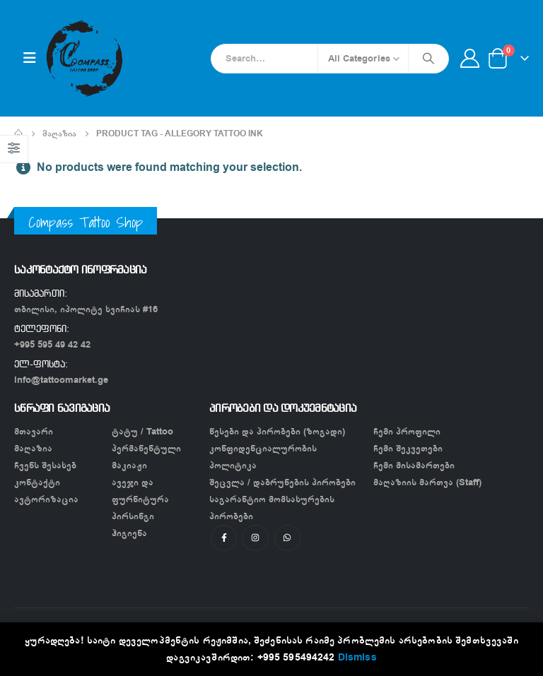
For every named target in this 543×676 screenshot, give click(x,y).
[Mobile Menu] (29, 58)
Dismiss (357, 657)
